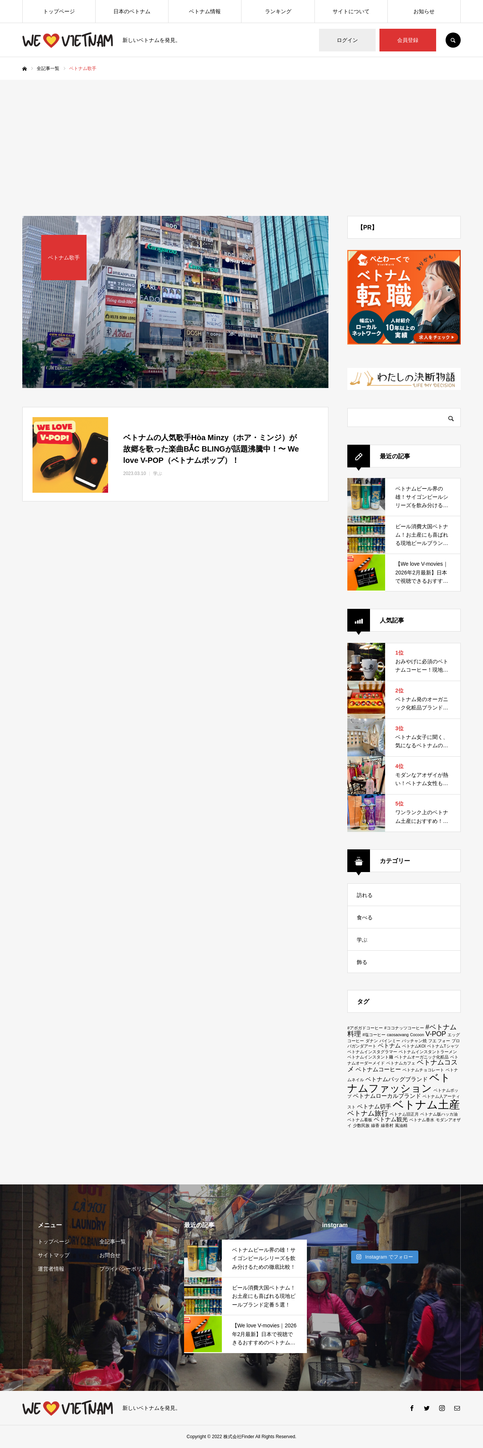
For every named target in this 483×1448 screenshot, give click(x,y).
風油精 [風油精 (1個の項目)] (401, 1125)
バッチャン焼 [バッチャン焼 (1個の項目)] (414, 1040)
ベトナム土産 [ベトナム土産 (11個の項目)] (426, 1104)
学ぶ (362, 940)
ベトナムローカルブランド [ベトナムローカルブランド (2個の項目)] (387, 1096)
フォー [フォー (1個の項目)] (444, 1040)
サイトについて (351, 11)
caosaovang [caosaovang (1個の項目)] (398, 1034)
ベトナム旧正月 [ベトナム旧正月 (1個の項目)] (404, 1114)
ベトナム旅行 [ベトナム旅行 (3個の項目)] (367, 1113)
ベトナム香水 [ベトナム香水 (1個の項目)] (421, 1119)
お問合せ (110, 1255)
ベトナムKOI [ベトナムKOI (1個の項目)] (414, 1046)
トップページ (59, 11)
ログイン (347, 40)
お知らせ (424, 11)
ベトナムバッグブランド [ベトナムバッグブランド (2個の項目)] (396, 1079)
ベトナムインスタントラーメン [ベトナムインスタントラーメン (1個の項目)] (428, 1051)
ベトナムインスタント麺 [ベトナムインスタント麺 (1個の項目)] (370, 1057)
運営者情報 (51, 1269)
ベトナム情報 (205, 11)
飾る (362, 962)
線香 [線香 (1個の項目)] (375, 1125)
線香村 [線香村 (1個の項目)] (387, 1125)
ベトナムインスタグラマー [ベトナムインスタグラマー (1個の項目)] (372, 1051)
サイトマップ (54, 1255)
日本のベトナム (131, 11)
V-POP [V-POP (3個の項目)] (436, 1034)
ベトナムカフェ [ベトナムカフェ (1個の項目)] (400, 1063)
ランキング (278, 11)
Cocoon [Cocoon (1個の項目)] (417, 1034)
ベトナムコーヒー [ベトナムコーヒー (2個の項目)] (378, 1069)
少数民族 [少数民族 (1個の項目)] (361, 1125)
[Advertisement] (241, 136)
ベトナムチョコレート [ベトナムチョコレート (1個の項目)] (423, 1070)
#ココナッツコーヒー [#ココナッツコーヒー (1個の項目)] (404, 1028)
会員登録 (407, 40)
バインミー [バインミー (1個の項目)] (389, 1040)
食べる (365, 917)
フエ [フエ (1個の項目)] (432, 1040)
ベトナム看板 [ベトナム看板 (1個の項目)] (359, 1119)
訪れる (365, 895)
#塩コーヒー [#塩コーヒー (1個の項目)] (373, 1034)
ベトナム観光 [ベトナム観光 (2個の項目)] (391, 1119)
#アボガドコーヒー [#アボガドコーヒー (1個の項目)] (365, 1028)
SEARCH (453, 40)
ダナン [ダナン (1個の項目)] (371, 1040)
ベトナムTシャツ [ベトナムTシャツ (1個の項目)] (443, 1046)
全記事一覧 (112, 1241)
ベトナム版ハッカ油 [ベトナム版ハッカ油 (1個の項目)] (439, 1114)
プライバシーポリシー (125, 1269)
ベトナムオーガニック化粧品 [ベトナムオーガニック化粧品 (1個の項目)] (422, 1057)
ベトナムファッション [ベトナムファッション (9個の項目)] (398, 1083)
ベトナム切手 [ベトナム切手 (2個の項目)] (374, 1106)
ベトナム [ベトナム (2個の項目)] (389, 1045)
